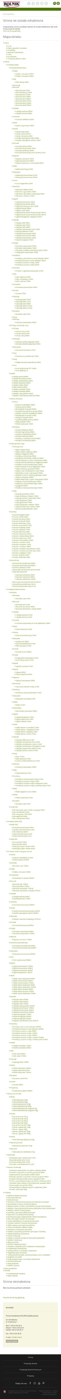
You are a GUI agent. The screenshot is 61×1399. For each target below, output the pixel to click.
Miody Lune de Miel (13, 1094)
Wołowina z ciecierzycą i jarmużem (19, 1229)
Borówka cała (22, 598)
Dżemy (14, 632)
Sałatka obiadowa (20, 383)
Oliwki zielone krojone (22, 989)
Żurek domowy (12, 1200)
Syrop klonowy (19, 1116)
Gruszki (14, 649)
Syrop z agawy (19, 1129)
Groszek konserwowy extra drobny (29, 153)
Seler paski (18, 1054)
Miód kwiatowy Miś (20, 1104)
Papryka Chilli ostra (24, 740)
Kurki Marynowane (24, 660)
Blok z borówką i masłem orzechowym (20, 1219)
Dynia (14, 122)
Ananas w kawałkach (24, 405)
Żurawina (15, 311)
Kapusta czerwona (24, 159)
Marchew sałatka (23, 189)
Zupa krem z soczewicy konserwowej (19, 1215)
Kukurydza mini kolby (24, 699)
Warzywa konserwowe (17, 68)
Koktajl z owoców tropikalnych (28, 413)
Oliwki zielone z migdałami (26, 730)
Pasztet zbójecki (20, 555)
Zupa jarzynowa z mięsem (26, 504)
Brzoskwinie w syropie (25, 409)
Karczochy (15, 683)
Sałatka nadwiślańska (22, 381)
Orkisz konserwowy (21, 836)
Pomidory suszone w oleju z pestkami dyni (32, 785)
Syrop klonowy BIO (20, 1125)
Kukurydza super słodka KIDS (22, 1158)
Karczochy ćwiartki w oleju (26, 687)
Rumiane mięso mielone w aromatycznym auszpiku (30, 1183)
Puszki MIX (13, 807)
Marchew (15, 186)
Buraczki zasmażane (24, 607)
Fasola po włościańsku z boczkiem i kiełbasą (27, 1170)
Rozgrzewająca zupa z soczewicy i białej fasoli (23, 1259)
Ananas (12, 854)
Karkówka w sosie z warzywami (28, 473)
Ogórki (14, 199)
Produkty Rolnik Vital (14, 821)
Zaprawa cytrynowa (24, 575)
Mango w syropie (23, 417)
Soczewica (15, 284)
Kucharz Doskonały (13, 1167)
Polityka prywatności (44, 1391)
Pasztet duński (19, 517)
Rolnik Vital (13, 824)
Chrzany (15, 328)
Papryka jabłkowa (23, 231)
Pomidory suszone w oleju (26, 263)
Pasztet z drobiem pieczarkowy (25, 549)
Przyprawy (13, 1088)
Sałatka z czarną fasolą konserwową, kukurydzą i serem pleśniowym (30, 1208)
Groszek (15, 143)
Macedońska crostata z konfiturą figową (21, 1204)
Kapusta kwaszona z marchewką (28, 163)
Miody (12, 1097)
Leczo (14, 180)
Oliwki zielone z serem (25, 734)
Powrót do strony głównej (13, 1297)
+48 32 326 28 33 (18, 1328)
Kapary (14, 669)
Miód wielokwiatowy (21, 1106)
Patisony (15, 319)
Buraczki (15, 87)
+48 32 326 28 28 (15, 1333)
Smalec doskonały (20, 557)
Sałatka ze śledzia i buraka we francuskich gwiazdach (25, 1238)
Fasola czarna (22, 134)
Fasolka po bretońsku (25, 456)
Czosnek (15, 620)
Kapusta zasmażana (24, 680)
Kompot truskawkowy (25, 434)
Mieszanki (15, 638)
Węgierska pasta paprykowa (27, 362)
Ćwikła (14, 71)
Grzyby (14, 243)
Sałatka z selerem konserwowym (18, 1210)
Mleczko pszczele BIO (21, 1146)
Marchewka (16, 708)
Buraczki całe (22, 90)
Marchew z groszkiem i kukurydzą (29, 194)
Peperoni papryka (23, 240)
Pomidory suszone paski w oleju (28, 779)
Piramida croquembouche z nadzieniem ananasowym (25, 1246)
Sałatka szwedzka (20, 389)
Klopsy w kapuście (23, 477)
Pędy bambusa (22, 773)
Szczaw (14, 290)
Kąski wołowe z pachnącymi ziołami (24, 1174)
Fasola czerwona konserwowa (25, 911)
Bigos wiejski (22, 450)
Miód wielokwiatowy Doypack (24, 1108)
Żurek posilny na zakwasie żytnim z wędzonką (28, 1187)
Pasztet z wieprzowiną (22, 536)
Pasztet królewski (20, 521)
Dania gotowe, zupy (16, 443)
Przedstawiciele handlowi (15, 1273)
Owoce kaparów (23, 674)
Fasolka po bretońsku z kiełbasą (28, 458)
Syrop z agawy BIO (20, 1127)
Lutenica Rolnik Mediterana (27, 761)
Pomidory (15, 255)
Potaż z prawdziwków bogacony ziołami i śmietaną (30, 1181)
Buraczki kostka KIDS (19, 1160)
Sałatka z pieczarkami (22, 393)
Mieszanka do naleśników (23, 1152)
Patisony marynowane (25, 322)
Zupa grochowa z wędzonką (27, 498)
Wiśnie (14, 795)
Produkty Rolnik (12, 65)
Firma (6, 43)
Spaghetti (21, 486)
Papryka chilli (22, 223)
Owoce (14, 402)
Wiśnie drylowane (23, 424)
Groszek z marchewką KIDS (21, 1164)
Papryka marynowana (25, 238)
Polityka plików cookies (49, 1393)
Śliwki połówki (22, 422)
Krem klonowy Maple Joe (22, 1139)
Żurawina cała (22, 314)
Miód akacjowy (19, 1100)
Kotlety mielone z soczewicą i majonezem (21, 1251)
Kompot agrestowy (24, 432)
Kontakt (6, 1270)
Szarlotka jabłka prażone (26, 420)
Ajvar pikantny (22, 759)
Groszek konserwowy (25, 148)
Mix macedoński (20, 812)
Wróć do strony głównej (11, 31)
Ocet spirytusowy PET (25, 368)
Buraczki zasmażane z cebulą (27, 609)
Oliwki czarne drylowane (23, 979)
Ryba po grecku (12, 1242)
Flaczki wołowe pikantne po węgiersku (31, 462)
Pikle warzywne (22, 646)
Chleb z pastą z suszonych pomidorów (20, 1225)
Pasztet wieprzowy (21, 534)
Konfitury (15, 689)
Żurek (14, 317)
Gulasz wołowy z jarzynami (26, 469)
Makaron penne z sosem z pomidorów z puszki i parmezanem (28, 1206)
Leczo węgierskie (23, 183)
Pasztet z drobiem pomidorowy (25, 551)
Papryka (15, 220)
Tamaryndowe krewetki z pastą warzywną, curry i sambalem (28, 1255)
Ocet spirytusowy (21, 960)
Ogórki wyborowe (23, 719)
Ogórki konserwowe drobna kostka (30, 212)
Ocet (13, 365)
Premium (13, 592)
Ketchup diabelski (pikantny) (27, 344)
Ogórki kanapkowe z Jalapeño (28, 217)
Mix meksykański (20, 818)
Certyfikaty (10, 50)
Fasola (14, 129)
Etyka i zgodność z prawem (16, 48)
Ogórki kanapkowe (24, 717)
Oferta (6, 62)
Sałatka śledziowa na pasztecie (17, 1234)
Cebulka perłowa (23, 111)
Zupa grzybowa (23, 500)
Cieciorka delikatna (24, 119)
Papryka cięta (22, 225)
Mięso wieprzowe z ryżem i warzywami (31, 479)
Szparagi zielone (23, 306)
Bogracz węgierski (24, 454)
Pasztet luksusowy (21, 523)
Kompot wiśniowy (23, 436)
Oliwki (14, 724)
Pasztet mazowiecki (21, 525)
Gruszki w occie (22, 652)
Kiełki (14, 166)
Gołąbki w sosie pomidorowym (28, 464)
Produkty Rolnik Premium (15, 589)
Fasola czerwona (23, 136)
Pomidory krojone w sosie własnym (30, 260)
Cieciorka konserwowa (22, 827)
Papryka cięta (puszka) (23, 1006)
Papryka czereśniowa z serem (28, 744)
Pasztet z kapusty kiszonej (16, 1244)
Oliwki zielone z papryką (25, 732)
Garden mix (21, 641)
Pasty (14, 359)
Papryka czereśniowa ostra (27, 229)
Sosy (13, 353)
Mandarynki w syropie (25, 415)
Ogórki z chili (22, 210)
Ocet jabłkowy (21, 370)
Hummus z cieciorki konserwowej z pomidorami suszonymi (27, 1202)
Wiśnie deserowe (23, 798)
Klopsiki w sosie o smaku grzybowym (30, 475)
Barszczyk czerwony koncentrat (25, 570)
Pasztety (12, 512)
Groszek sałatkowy (24, 150)
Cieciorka (15, 116)
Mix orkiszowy (19, 832)
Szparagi (15, 296)
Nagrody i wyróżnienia (14, 52)
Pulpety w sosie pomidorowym (28, 483)
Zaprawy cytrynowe (19, 572)
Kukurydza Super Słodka (23, 846)
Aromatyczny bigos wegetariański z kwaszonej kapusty (26, 1217)
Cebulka (15, 108)
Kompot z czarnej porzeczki (27, 438)
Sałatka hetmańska (21, 379)
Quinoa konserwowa (21, 834)
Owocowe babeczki (13, 1198)
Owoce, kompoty (15, 399)
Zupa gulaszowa (23, 502)
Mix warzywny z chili (21, 814)
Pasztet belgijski (20, 515)
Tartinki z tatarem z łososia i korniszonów (21, 1223)
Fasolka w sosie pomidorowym (28, 488)
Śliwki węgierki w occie (25, 792)
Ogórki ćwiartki (22, 721)
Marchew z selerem (24, 196)
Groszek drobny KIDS (19, 1162)
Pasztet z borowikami (22, 540)
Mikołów (14, 1320)
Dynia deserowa (23, 629)
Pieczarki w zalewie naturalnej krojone (30, 250)
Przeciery (15, 268)
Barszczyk (15, 85)
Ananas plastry (22, 407)
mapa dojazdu (12, 1341)
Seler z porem (22, 281)
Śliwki (14, 788)
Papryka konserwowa (25, 233)
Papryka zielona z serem (26, 750)
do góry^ (55, 1391)
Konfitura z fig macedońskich (27, 693)
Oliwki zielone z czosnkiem (26, 727)
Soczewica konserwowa (25, 287)
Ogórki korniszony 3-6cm (26, 206)
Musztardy (16, 347)
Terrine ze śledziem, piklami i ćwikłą (19, 1227)
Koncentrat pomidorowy (23, 563)
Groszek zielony (23, 146)
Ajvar (19, 757)
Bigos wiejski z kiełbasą (25, 452)
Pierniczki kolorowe (13, 1261)
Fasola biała (21, 132)
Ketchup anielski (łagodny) (26, 342)
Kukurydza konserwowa (25, 175)
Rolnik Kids (10, 1155)
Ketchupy (15, 339)
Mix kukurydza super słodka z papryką (28, 810)
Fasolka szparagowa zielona (27, 140)
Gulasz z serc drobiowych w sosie (29, 471)
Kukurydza (15, 172)
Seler (14, 274)
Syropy (12, 1113)
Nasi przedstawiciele (28, 3)
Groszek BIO (19, 842)
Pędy (14, 770)
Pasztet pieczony (20, 532)
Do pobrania (11, 56)
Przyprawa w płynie (21, 1091)
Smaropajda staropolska (21, 1185)
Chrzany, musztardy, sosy (18, 325)
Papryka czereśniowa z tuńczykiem (29, 746)
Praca (8, 54)
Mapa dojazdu (12, 1276)
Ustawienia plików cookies (16, 59)
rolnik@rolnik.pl (16, 1337)
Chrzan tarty (21, 331)
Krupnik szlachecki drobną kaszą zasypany (27, 1179)
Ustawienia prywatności (49, 1394)
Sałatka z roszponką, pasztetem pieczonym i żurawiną (26, 1231)
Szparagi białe (22, 299)
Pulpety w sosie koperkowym (27, 481)
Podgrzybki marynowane (26, 252)
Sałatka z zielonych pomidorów (25, 395)
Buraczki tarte (22, 94)
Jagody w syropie (23, 666)
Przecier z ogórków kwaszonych (28, 271)
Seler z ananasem (23, 279)
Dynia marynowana (24, 126)
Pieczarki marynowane (25, 246)
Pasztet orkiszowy (13, 1236)
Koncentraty (14, 560)
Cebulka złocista (23, 113)
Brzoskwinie (14, 875)
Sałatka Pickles (19, 385)
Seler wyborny (22, 277)
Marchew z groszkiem (25, 192)
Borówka (15, 595)
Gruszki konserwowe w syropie (28, 411)
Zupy (14, 491)
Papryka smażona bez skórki (27, 748)
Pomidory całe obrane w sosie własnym (31, 258)
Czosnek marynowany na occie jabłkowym (32, 623)
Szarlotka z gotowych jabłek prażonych (20, 1212)
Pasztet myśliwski (20, 527)
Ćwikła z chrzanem (24, 74)
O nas (8, 46)
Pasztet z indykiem (21, 553)
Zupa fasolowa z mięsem (26, 496)
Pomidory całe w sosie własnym (26, 1027)
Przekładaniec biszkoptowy (16, 1248)
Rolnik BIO (13, 839)
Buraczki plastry (23, 92)
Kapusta (15, 156)
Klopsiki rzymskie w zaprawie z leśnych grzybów (29, 1177)
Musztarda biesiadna (24, 350)
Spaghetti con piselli (14, 1257)
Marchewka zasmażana (25, 711)
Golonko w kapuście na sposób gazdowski (27, 1172)
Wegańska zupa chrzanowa (16, 1253)
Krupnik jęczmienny (24, 494)
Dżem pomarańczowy (25, 635)
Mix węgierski (19, 816)
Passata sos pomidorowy (26, 356)
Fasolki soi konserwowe (22, 830)
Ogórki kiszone (22, 208)
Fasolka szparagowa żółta (26, 138)
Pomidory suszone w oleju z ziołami (27, 1037)
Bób (13, 79)
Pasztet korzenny (20, 519)
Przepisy (7, 1192)
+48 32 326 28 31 (16, 1325)
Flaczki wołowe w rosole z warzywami (30, 460)
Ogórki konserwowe (24, 202)
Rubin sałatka (19, 387)
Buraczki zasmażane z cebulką (25, 890)
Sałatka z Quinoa (12, 1265)
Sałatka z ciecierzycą (14, 1240)
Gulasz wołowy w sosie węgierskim (29, 467)
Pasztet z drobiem (20, 542)
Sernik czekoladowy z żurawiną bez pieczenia (22, 1221)
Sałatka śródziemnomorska (16, 1195)
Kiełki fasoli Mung (23, 169)
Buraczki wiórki (22, 101)
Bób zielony (21, 82)
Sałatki (12, 373)
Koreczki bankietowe (24, 644)
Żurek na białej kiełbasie (25, 509)
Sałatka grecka (19, 376)
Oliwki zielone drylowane (23, 985)
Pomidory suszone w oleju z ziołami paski (29, 1039)
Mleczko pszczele (15, 1143)
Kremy (12, 1136)
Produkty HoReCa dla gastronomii (19, 851)
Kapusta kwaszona (24, 161)
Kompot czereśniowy (24, 440)
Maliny (14, 702)
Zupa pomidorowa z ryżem (27, 507)
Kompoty (15, 427)
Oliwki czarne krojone (22, 981)
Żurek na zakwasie (20, 567)
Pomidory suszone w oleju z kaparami (30, 783)
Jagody (14, 663)
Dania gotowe (17, 447)
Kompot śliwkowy (23, 430)
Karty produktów (10, 1268)
